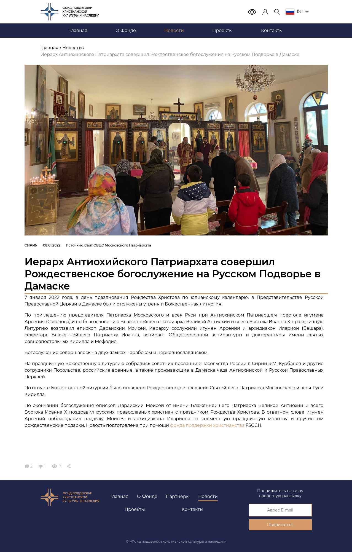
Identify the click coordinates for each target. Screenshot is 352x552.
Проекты (135, 509)
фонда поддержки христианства (207, 425)
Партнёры (178, 496)
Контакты (192, 509)
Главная (119, 496)
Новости (208, 496)
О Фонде (147, 496)
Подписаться (280, 524)
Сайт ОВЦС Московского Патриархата (117, 245)
